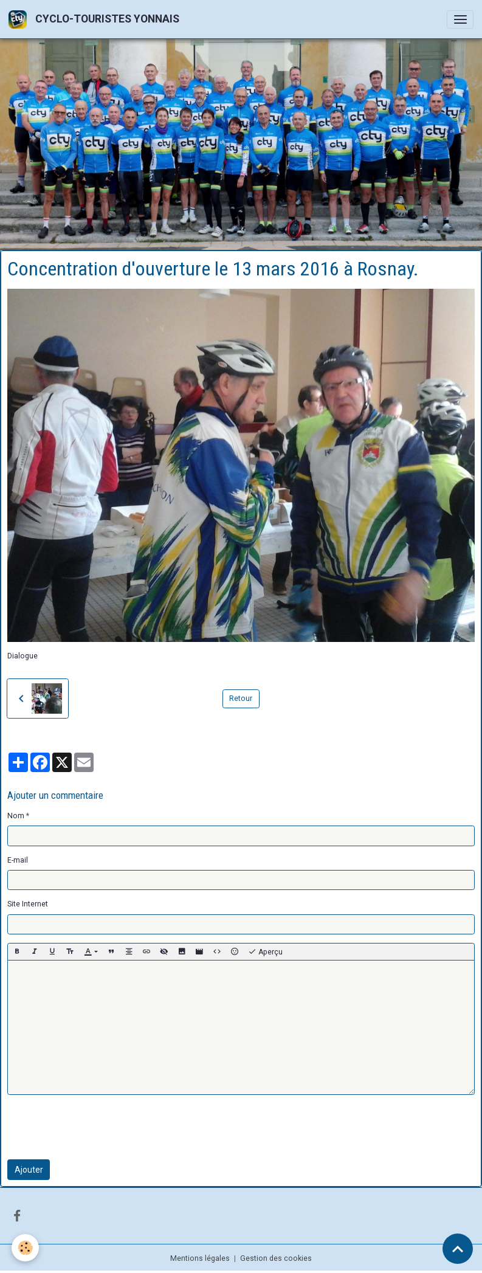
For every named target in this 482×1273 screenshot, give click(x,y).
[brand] (96, 19)
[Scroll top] (457, 1248)
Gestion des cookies (276, 1258)
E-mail (17, 860)
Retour (240, 698)
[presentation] (99, 1127)
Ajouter (29, 1170)
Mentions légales (200, 1258)
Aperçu (265, 952)
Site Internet (27, 904)
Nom (15, 816)
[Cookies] (26, 1247)
